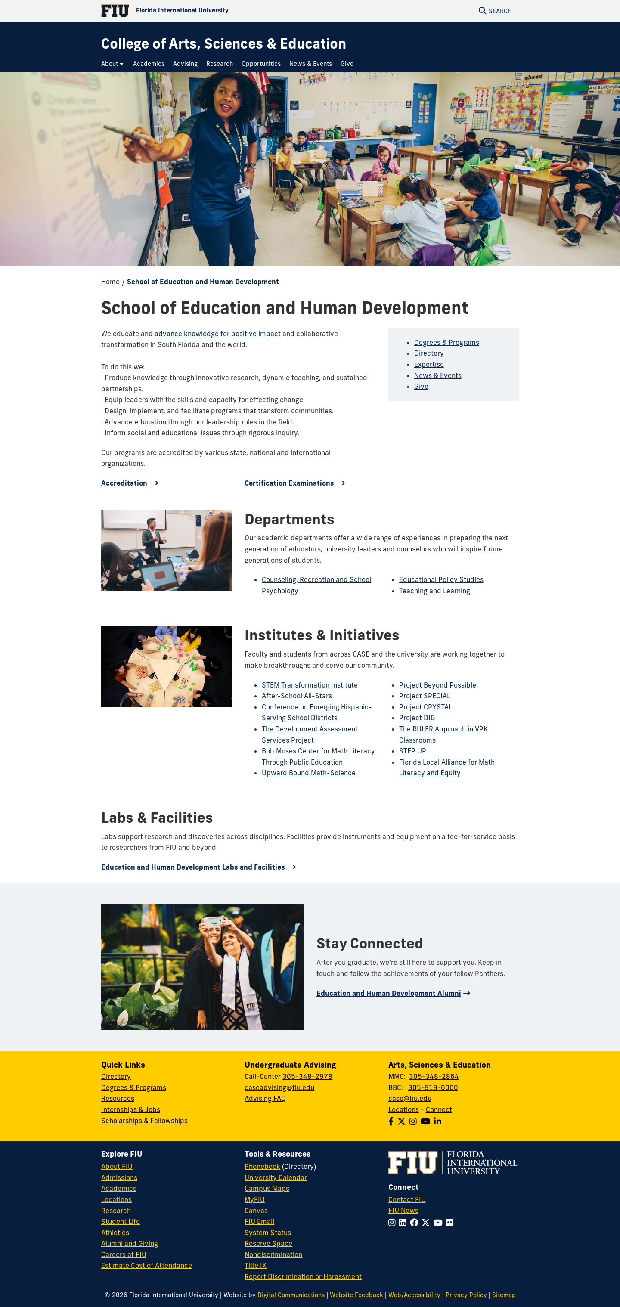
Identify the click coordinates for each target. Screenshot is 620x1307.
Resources (117, 1098)
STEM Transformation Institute (310, 685)
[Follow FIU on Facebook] (416, 1223)
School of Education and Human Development (203, 281)
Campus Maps (267, 1188)
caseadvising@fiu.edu (279, 1087)
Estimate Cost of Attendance (146, 1265)
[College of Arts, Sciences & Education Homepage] (223, 43)
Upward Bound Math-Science (309, 772)
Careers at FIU (123, 1254)
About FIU (117, 1166)
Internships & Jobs (130, 1109)
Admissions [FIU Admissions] (119, 1177)
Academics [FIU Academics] (118, 1188)
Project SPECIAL (424, 695)
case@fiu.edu (409, 1098)
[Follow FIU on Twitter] (427, 1223)
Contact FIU (407, 1199)
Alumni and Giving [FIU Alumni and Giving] (129, 1243)
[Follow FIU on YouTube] (439, 1223)
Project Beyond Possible (437, 685)
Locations (403, 1109)
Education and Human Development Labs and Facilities (194, 867)
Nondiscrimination (273, 1254)
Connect (439, 1109)
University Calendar (276, 1177)
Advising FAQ (265, 1098)
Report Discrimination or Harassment (303, 1276)
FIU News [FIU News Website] (403, 1210)
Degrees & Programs (446, 342)
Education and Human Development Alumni (388, 993)
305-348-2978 (307, 1076)
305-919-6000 (433, 1087)
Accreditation (125, 483)
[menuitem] (113, 64)
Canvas (256, 1210)
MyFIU (255, 1199)
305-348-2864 (434, 1076)
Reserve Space (268, 1243)
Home (110, 281)
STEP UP (412, 750)
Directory (429, 353)
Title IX (256, 1265)
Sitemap (504, 1295)
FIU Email (259, 1221)
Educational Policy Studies (441, 579)
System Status (268, 1232)
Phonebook (262, 1166)
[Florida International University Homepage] (205, 11)
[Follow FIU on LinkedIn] (404, 1223)
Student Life (120, 1221)
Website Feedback (356, 1295)
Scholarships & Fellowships (144, 1120)
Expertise (429, 364)
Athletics (115, 1232)
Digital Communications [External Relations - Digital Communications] (291, 1295)
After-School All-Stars (297, 695)
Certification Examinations (290, 483)
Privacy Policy (466, 1295)
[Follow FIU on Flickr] (451, 1223)
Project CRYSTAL (425, 707)
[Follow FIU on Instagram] (393, 1223)
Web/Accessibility (414, 1295)
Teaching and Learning (434, 590)
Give (421, 386)
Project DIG (417, 717)
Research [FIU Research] (116, 1210)
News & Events (438, 375)
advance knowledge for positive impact (218, 333)
